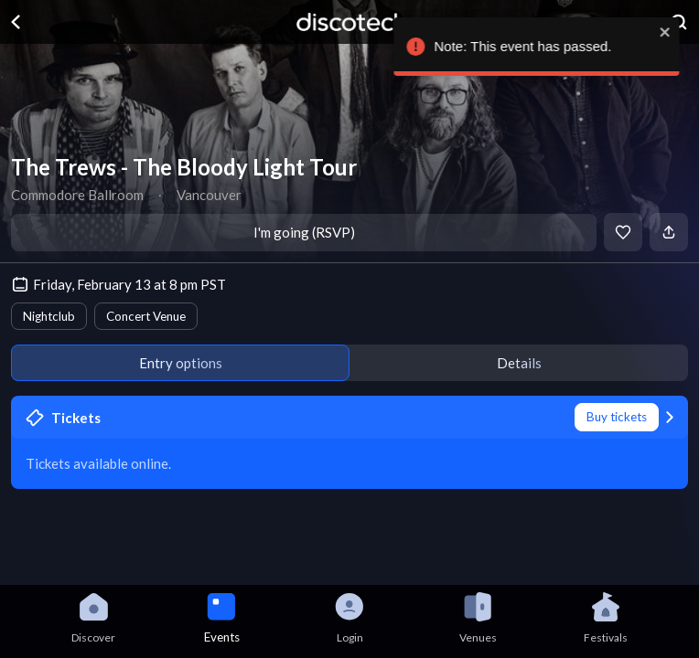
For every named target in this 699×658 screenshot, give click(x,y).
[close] (677, 32)
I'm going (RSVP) (304, 232)
